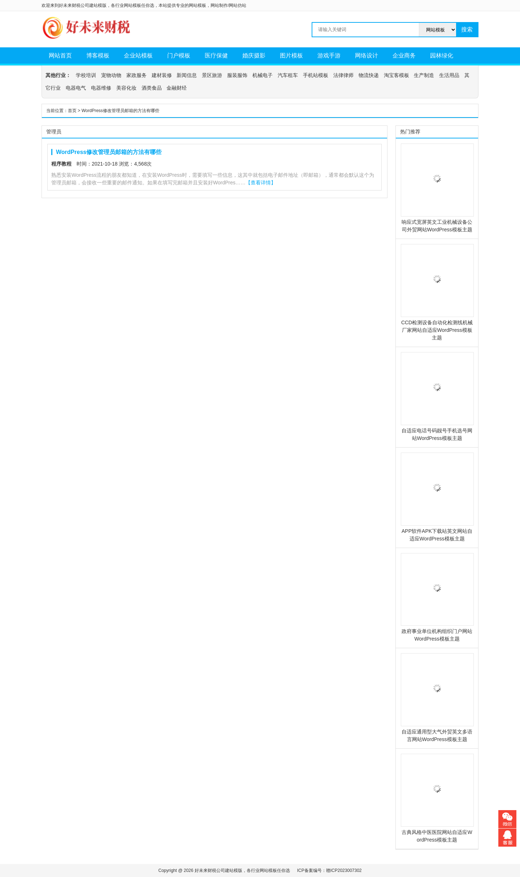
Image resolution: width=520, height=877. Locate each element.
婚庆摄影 (253, 55)
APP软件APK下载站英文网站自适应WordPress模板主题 (437, 497)
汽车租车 (288, 75)
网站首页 (60, 55)
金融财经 (176, 88)
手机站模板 (315, 75)
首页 (72, 110)
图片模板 (291, 55)
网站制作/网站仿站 (228, 5)
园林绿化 (441, 55)
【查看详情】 (261, 182)
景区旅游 (212, 75)
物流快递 (369, 75)
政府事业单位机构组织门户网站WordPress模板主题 (437, 597)
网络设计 (366, 55)
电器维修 (101, 88)
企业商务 (404, 55)
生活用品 (449, 75)
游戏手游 (329, 55)
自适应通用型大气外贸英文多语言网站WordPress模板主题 (437, 697)
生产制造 (424, 75)
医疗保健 (216, 55)
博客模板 (97, 55)
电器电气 (76, 88)
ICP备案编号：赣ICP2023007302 (329, 870)
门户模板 (178, 55)
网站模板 (197, 5)
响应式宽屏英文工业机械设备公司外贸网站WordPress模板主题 (437, 188)
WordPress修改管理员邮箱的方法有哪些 (108, 152)
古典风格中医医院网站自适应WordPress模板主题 (437, 798)
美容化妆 (126, 88)
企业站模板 (138, 55)
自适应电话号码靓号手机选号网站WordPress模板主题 (437, 396)
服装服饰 (237, 75)
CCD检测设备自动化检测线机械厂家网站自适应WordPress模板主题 (437, 292)
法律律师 (343, 75)
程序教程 (61, 164)
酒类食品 (152, 88)
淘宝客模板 (396, 75)
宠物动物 (111, 75)
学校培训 (86, 75)
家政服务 (136, 75)
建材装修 (162, 75)
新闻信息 (187, 75)
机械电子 (262, 75)
